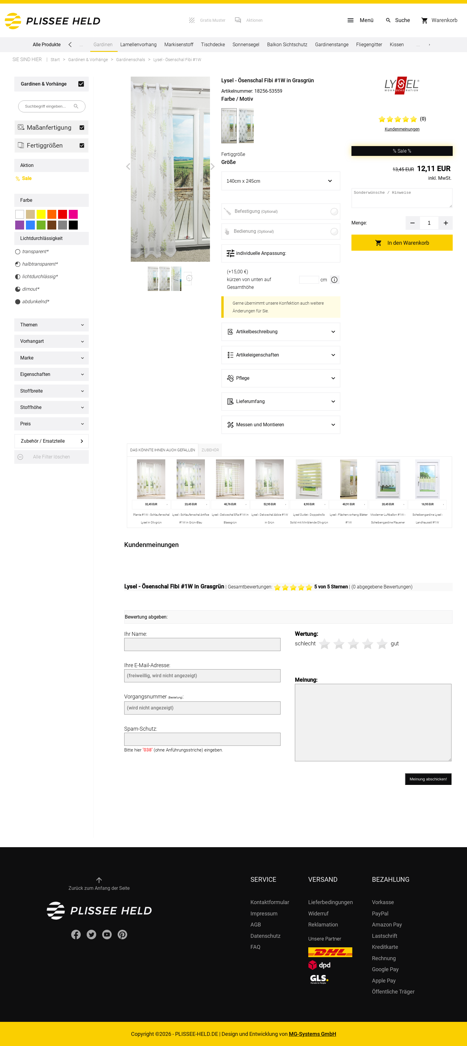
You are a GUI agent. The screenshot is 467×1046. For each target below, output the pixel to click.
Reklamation (323, 924)
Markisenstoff (178, 44)
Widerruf (318, 913)
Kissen (397, 44)
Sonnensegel (246, 44)
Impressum (264, 913)
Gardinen (103, 47)
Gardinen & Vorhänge (44, 84)
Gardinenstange (331, 44)
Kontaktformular (269, 902)
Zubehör (210, 450)
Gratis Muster (212, 20)
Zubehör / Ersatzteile (43, 441)
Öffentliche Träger (393, 991)
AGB (255, 924)
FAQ (255, 947)
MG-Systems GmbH (312, 1034)
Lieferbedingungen (330, 902)
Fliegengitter (369, 44)
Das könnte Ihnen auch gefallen (162, 450)
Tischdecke (213, 44)
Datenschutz (265, 936)
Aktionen (254, 20)
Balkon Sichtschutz (287, 44)
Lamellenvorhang (138, 44)
